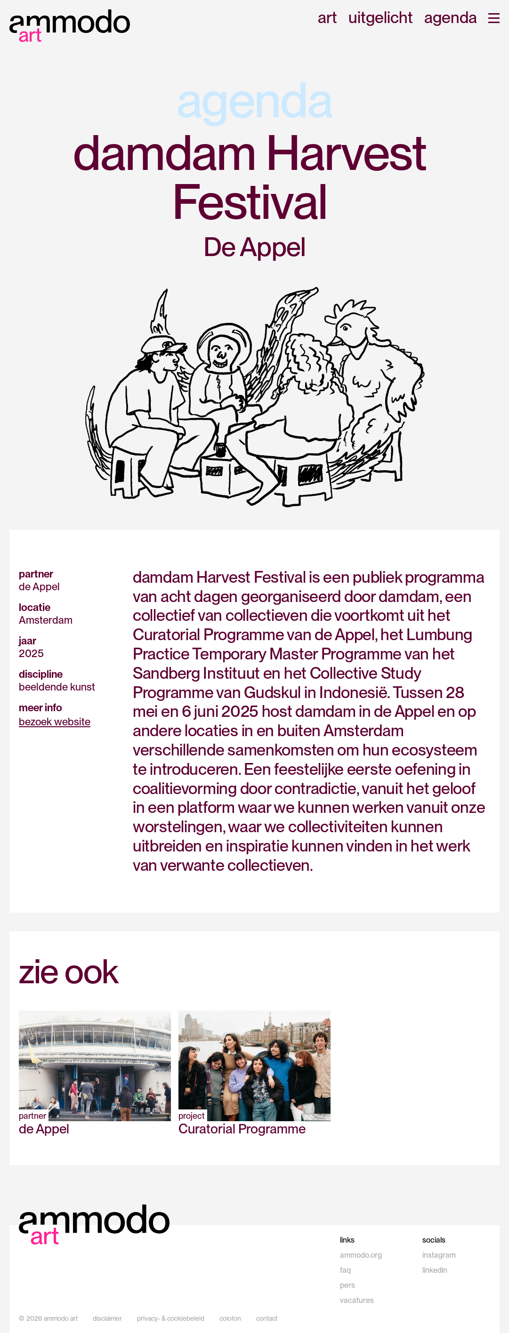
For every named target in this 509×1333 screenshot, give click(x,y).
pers (347, 1285)
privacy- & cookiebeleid (170, 1318)
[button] (494, 18)
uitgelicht (380, 18)
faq (345, 1270)
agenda (450, 18)
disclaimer (107, 1318)
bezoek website (54, 721)
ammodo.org (361, 1255)
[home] (69, 25)
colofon (230, 1318)
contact (266, 1318)
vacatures (357, 1300)
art (327, 18)
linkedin (434, 1270)
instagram (439, 1255)
